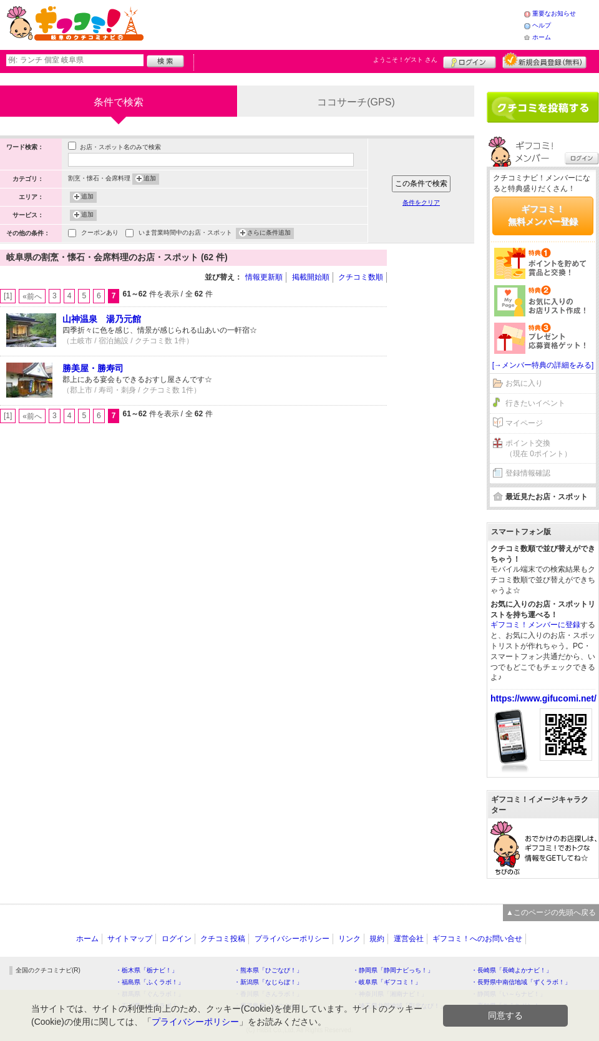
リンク (349, 938)
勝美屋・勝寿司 (93, 368)
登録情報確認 (527, 473)
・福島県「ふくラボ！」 (149, 982)
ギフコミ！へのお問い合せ (477, 938)
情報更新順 (264, 277)
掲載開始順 (310, 277)
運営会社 (409, 938)
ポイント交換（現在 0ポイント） (538, 448)
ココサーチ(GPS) (355, 102)
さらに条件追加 (269, 233)
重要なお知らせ (554, 13)
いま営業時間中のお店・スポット (185, 233)
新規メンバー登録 (544, 60)
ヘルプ (541, 25)
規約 (376, 938)
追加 (150, 179)
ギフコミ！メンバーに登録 (535, 624)
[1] (8, 295)
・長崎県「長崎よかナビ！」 (511, 970)
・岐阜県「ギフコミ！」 (387, 982)
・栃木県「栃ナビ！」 (146, 970)
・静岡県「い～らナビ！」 (508, 993)
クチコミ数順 (360, 277)
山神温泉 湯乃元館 (101, 319)
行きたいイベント (535, 403)
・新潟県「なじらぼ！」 (268, 982)
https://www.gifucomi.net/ (543, 698)
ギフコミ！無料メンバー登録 (543, 215)
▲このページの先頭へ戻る (551, 912)
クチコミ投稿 (222, 938)
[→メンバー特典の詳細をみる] (543, 365)
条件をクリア (421, 202)
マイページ (524, 423)
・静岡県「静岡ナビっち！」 (393, 970)
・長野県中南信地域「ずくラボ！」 (521, 982)
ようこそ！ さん (405, 59)
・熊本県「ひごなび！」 (268, 970)
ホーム (541, 37)
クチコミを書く (543, 107)
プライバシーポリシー (292, 938)
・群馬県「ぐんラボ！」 (149, 993)
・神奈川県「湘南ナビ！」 (390, 993)
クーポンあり (100, 233)
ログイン (469, 60)
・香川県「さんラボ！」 (268, 993)
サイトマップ (129, 938)
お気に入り (524, 383)
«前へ (32, 296)
